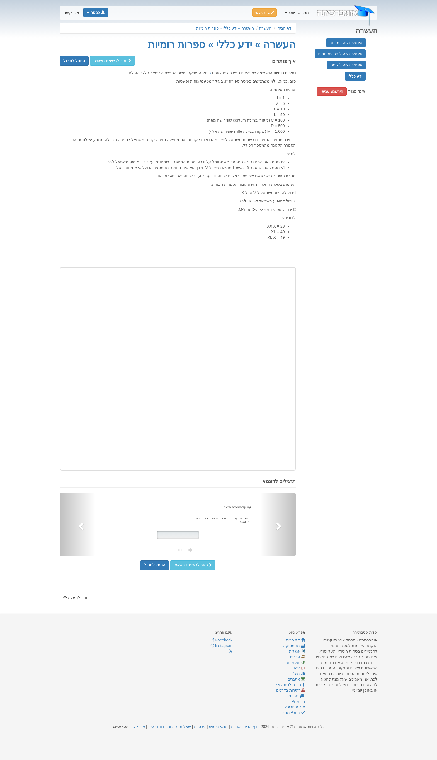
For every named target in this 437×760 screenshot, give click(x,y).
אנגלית (297, 651)
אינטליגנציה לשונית (346, 65)
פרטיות (200, 726)
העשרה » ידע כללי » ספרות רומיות (225, 28)
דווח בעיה (156, 726)
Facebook (222, 640)
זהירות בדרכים (290, 690)
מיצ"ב (297, 673)
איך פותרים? (294, 707)
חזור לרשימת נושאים (112, 61)
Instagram (221, 645)
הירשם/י (298, 701)
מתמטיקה (294, 645)
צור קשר (71, 12)
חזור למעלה (76, 597)
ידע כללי (355, 76)
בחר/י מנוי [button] (264, 13)
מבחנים (295, 696)
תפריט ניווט (297, 12)
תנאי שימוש (218, 726)
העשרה (265, 28)
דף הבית (285, 28)
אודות (236, 726)
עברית (297, 657)
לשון (299, 668)
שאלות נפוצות (179, 726)
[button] (95, 12)
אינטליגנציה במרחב (346, 42)
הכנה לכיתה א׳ (290, 684)
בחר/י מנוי (294, 712)
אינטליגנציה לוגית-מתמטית (340, 54)
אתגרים (296, 679)
